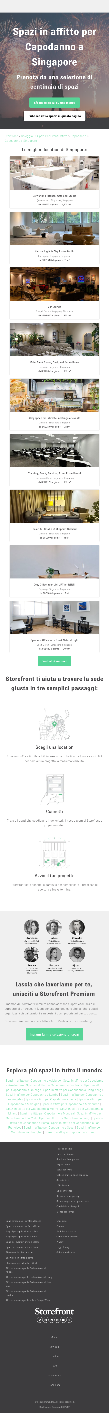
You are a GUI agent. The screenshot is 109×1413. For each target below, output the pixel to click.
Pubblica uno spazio (66, 1231)
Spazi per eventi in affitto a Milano (22, 1242)
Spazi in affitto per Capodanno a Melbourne (70, 1104)
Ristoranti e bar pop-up (68, 1196)
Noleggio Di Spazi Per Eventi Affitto (44, 136)
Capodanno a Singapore (21, 140)
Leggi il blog (62, 1247)
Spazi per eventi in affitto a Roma (22, 1247)
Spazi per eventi (64, 1169)
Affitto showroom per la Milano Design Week (28, 1300)
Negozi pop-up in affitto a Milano (22, 1231)
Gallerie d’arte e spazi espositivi (72, 1175)
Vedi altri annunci (54, 661)
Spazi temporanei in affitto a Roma (23, 1226)
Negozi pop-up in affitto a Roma (21, 1236)
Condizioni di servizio (66, 1236)
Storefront (11, 136)
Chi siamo (61, 1221)
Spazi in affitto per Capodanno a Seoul (49, 1127)
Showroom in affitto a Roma (19, 1257)
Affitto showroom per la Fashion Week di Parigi (29, 1277)
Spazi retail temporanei (68, 1159)
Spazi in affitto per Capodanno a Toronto (71, 1132)
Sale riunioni (62, 1180)
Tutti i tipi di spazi (65, 1154)
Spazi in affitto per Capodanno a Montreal (47, 1113)
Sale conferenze (64, 1190)
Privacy (59, 1242)
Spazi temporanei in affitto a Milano (23, 1221)
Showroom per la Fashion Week (21, 1263)
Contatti (60, 1226)
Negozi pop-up (63, 1164)
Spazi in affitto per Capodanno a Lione (50, 1099)
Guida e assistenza (65, 1252)
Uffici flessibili (63, 1185)
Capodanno (78, 136)
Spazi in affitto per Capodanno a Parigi (64, 1118)
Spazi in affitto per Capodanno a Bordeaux (54, 1085)
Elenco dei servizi (65, 1211)
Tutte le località (64, 1148)
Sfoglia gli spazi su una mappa (54, 102)
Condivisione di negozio (68, 1206)
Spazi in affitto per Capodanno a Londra (32, 1094)
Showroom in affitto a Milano (20, 1252)
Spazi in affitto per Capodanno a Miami (32, 1108)
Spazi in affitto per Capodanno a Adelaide (33, 1080)
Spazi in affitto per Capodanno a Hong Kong (72, 1090)
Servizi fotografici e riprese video (72, 1201)
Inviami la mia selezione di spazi (54, 1034)
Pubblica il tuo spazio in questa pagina (54, 116)
